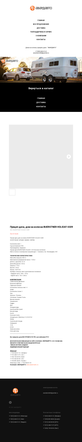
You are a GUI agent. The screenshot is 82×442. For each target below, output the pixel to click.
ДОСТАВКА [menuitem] (41, 28)
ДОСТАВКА (41, 102)
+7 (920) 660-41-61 (41, 51)
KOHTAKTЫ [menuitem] (41, 39)
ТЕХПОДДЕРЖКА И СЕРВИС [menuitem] (41, 32)
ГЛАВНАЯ (41, 98)
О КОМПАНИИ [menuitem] (41, 36)
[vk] (10, 402)
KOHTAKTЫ (41, 107)
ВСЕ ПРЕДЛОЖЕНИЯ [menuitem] (41, 24)
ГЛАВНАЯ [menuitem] (41, 20)
